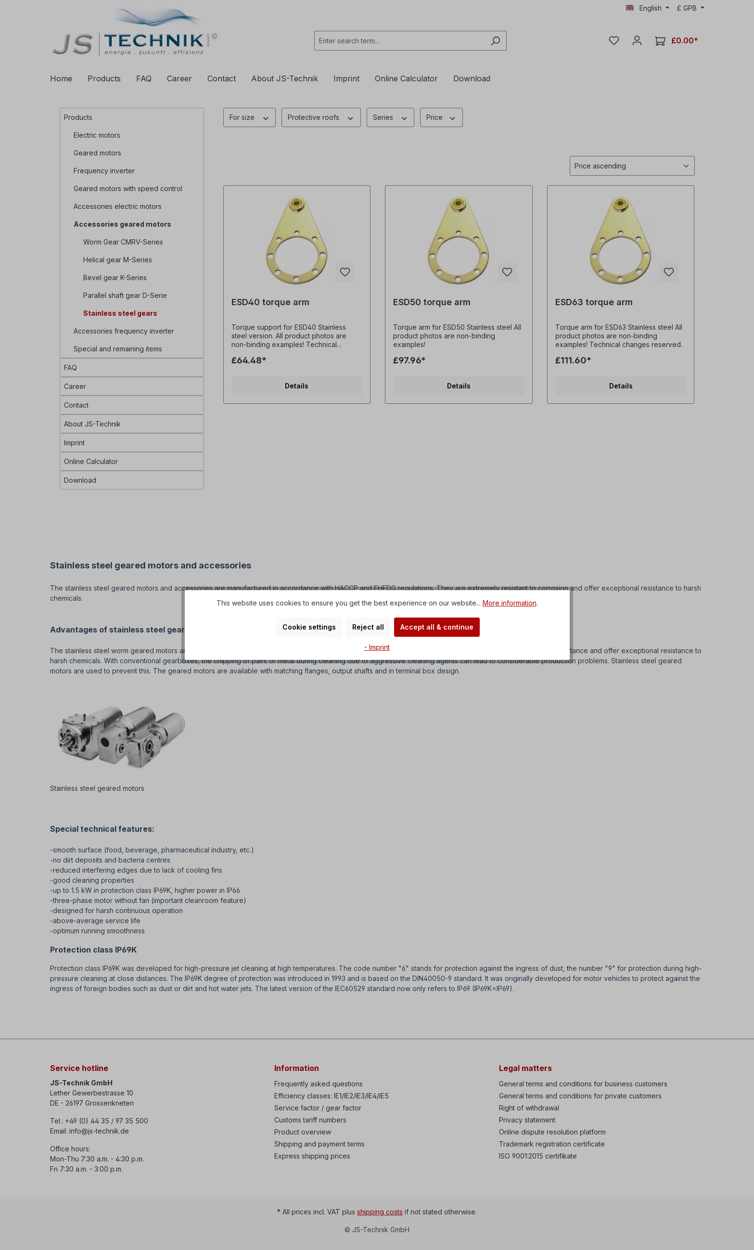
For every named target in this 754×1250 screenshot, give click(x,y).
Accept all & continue (436, 627)
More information (510, 603)
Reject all (368, 627)
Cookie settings (309, 627)
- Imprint (377, 647)
